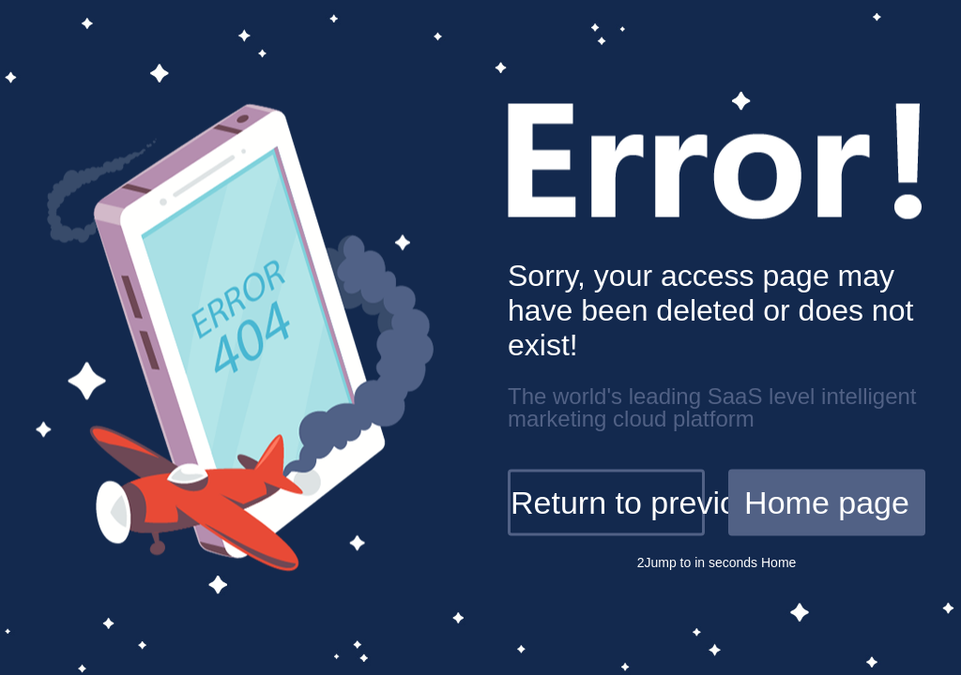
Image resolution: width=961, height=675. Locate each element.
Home (776, 562)
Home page (826, 502)
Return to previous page (608, 502)
